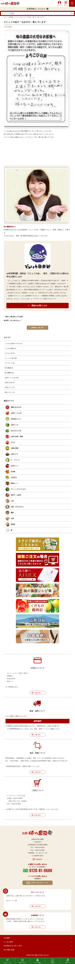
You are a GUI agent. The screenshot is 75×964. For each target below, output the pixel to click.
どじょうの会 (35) (11, 358)
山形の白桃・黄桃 (17, 436)
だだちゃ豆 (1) (9, 353)
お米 (12, 501)
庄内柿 (13, 471)
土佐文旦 (14, 477)
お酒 (12, 518)
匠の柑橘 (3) (9, 368)
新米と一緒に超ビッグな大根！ (14, 316)
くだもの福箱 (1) (10, 348)
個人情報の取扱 (9, 950)
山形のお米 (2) (9, 382)
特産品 (13, 524)
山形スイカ (14, 425)
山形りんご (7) (9, 387)
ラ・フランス (15, 460)
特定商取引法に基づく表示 (13, 946)
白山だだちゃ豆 (16, 430)
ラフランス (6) (9, 363)
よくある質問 (8, 942)
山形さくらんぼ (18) (11, 377)
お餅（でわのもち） (17, 507)
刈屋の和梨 (14, 448)
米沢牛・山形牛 (16, 495)
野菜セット (14, 483)
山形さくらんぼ (16, 413)
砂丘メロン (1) (9, 392)
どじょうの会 (8, 26)
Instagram (38, 859)
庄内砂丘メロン (16, 419)
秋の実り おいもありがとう (12, 320)
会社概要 (7, 938)
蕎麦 (12, 512)
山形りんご (14, 466)
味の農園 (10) (9, 373)
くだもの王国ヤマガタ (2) (13, 343)
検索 (72, 13)
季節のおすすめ (16, 407)
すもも (13, 442)
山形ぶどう (14, 454)
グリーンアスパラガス (18, 489)
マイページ (59, 5)
